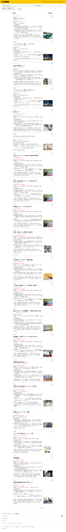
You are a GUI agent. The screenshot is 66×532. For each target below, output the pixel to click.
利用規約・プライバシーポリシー (20, 526)
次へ (41, 508)
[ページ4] (35, 508)
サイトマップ (12, 526)
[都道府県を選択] (17, 5)
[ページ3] (33, 508)
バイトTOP (4, 523)
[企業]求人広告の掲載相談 (31, 526)
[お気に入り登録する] (51, 16)
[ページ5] (38, 508)
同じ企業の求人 (15, 254)
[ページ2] (31, 508)
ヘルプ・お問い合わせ (6, 526)
